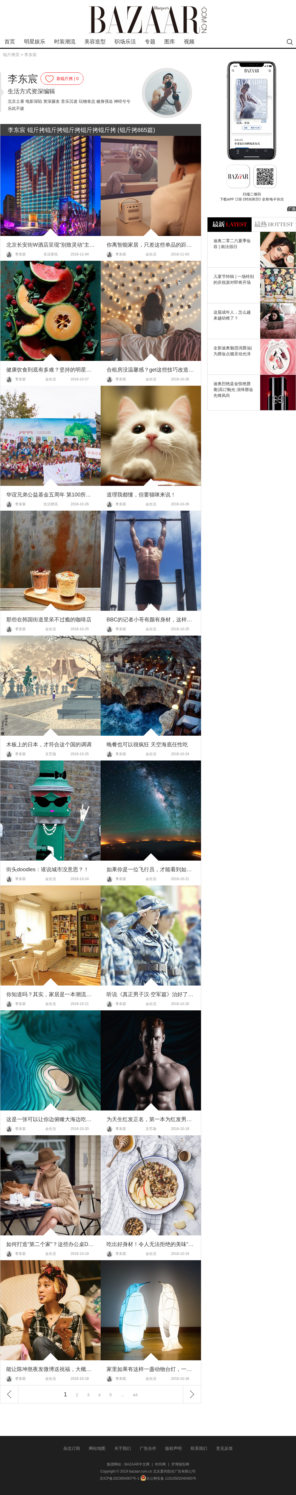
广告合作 (148, 1448)
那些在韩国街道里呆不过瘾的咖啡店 (48, 620)
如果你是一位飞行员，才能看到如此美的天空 (151, 869)
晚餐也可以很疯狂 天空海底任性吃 (147, 745)
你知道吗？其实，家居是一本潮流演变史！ (50, 994)
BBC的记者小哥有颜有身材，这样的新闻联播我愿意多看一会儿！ (151, 620)
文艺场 (50, 754)
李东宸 (30, 54)
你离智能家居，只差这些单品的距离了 (151, 245)
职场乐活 (125, 42)
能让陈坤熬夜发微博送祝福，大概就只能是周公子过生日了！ (50, 1369)
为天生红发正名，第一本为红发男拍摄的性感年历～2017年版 (151, 1119)
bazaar (148, 20)
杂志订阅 (71, 1448)
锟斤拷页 (11, 54)
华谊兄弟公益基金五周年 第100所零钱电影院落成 (50, 495)
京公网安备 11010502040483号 (168, 1478)
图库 (169, 42)
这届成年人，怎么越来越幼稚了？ (232, 315)
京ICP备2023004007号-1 (119, 1478)
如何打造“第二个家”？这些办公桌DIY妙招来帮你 (50, 1244)
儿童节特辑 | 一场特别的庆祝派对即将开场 (233, 279)
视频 (189, 42)
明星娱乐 (34, 42)
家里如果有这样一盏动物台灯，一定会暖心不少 (151, 1369)
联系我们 (199, 1448)
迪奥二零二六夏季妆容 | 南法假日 (232, 243)
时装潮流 (64, 42)
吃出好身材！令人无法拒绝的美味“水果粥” (151, 1244)
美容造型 (95, 42)
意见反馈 (224, 1448)
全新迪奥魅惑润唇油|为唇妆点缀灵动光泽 (232, 351)
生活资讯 (51, 254)
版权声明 (173, 1448)
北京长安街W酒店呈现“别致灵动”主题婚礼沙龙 (50, 245)
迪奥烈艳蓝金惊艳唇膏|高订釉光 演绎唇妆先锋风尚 (233, 389)
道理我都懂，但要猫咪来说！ (141, 495)
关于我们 (122, 1448)
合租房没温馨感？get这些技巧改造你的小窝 (151, 370)
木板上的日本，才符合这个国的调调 (48, 745)
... (122, 1395)
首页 (9, 42)
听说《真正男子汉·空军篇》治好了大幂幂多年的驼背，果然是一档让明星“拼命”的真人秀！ (151, 994)
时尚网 (160, 1464)
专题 (150, 42)
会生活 (151, 254)
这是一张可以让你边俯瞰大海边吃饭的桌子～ (50, 1119)
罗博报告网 (180, 1464)
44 (135, 1395)
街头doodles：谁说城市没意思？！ (47, 869)
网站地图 (97, 1448)
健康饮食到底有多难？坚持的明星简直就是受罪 (50, 370)
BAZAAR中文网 (137, 1464)
